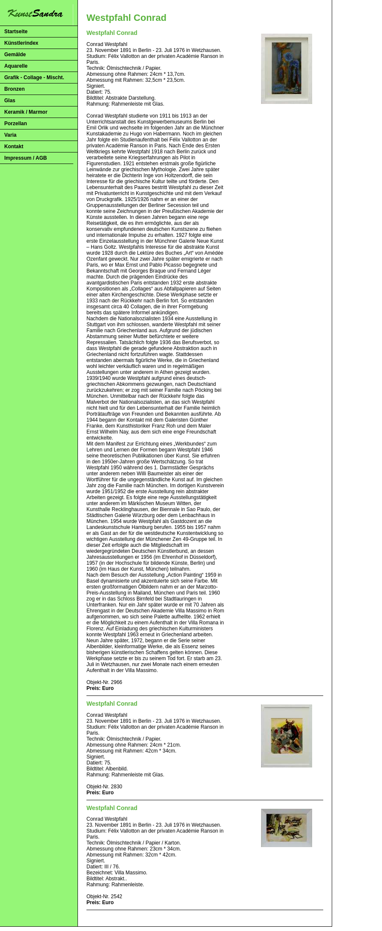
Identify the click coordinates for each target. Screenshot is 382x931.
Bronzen (14, 89)
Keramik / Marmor (25, 112)
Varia (10, 135)
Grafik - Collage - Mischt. (34, 77)
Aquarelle (16, 66)
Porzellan (15, 123)
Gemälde (15, 54)
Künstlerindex (21, 43)
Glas (9, 100)
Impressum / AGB (25, 158)
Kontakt (13, 146)
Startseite (16, 31)
